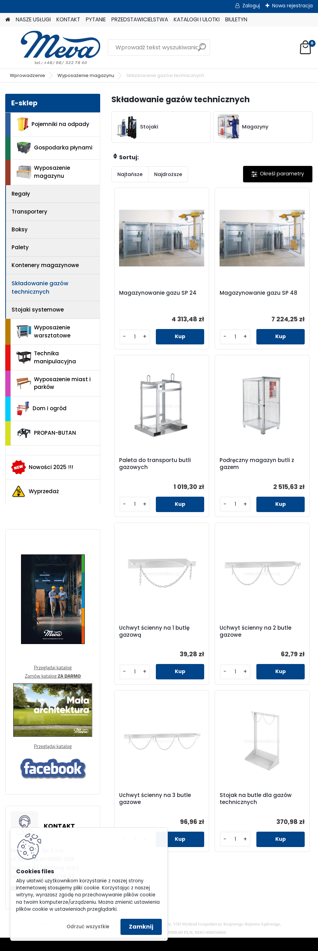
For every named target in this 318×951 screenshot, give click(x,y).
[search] (202, 50)
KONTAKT (68, 19)
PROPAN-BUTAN (46, 433)
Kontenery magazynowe (45, 265)
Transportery (29, 211)
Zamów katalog (53, 675)
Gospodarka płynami (54, 147)
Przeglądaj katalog (53, 667)
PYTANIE (96, 19)
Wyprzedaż (35, 491)
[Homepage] (7, 20)
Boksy (20, 229)
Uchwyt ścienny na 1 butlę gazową (154, 631)
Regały (21, 193)
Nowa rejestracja (292, 5)
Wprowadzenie (27, 75)
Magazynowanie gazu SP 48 (258, 292)
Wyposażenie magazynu (85, 75)
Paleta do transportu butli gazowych (155, 464)
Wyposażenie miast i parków (53, 383)
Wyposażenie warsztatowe (43, 331)
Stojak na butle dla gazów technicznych (256, 799)
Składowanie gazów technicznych (40, 287)
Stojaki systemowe (38, 309)
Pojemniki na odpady (52, 124)
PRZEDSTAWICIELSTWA (139, 19)
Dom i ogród (41, 408)
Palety (20, 247)
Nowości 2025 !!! (42, 467)
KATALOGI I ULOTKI (197, 19)
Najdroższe (168, 174)
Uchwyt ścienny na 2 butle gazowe (255, 631)
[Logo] (53, 47)
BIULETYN (236, 19)
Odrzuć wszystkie (88, 926)
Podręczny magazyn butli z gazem (257, 464)
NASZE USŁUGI (33, 19)
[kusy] (134, 337)
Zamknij (141, 927)
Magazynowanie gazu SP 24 (157, 292)
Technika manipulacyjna (46, 357)
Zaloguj (251, 5)
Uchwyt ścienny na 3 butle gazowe (155, 799)
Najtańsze (130, 174)
